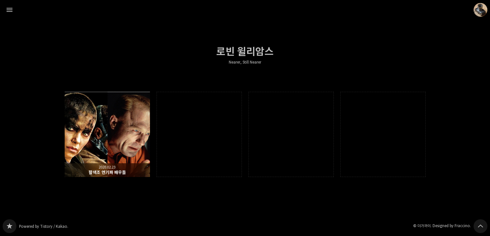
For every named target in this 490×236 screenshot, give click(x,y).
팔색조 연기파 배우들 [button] (107, 134)
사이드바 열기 (9, 10)
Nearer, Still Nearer (245, 62)
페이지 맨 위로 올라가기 (480, 226)
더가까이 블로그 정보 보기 (480, 10)
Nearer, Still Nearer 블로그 (9, 226)
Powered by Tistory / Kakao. (43, 226)
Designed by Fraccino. (452, 225)
